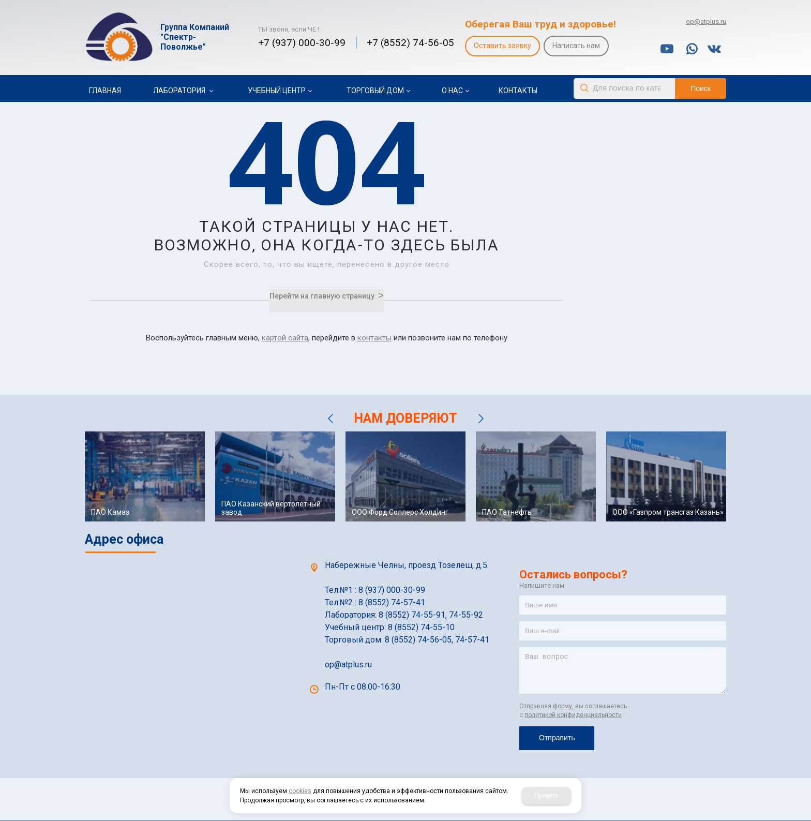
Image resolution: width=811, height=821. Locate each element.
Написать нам (576, 45)
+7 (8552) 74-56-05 (410, 43)
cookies (300, 791)
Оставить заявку (502, 45)
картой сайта (285, 337)
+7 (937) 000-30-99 (302, 43)
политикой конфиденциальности (573, 715)
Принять (546, 795)
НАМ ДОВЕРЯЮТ (405, 418)
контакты (374, 337)
